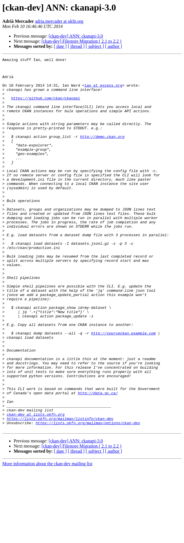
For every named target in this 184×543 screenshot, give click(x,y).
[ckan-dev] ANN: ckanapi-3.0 (76, 36)
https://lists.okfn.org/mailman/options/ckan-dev (88, 496)
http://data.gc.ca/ (98, 460)
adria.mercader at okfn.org (59, 21)
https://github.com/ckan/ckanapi (45, 106)
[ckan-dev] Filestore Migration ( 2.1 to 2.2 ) (81, 41)
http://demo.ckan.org (102, 152)
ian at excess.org (103, 91)
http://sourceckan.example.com (123, 388)
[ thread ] (76, 46)
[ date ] (60, 46)
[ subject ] (95, 46)
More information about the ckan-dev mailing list (47, 538)
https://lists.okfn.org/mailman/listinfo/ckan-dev (60, 491)
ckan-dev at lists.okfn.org (36, 486)
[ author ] (113, 46)
